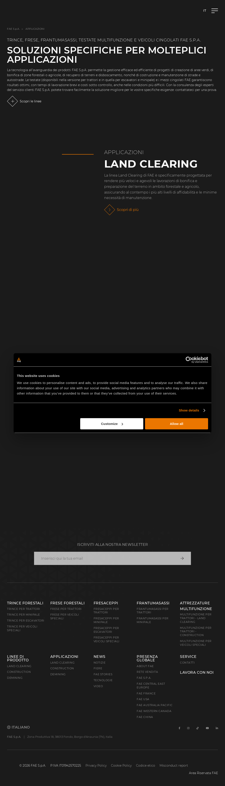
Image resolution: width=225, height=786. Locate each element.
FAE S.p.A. (13, 28)
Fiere (98, 668)
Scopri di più (128, 210)
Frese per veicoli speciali (64, 616)
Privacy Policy (96, 766)
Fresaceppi (106, 603)
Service (188, 657)
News (99, 657)
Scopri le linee (30, 101)
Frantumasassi (153, 603)
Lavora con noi (197, 672)
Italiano (18, 727)
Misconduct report (174, 766)
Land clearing (19, 666)
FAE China (145, 717)
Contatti (187, 662)
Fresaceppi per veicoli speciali (107, 639)
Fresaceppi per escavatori (106, 629)
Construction (19, 671)
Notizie (100, 662)
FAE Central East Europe (151, 685)
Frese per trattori (66, 609)
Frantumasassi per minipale (153, 620)
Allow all (176, 424)
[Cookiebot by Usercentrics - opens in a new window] (189, 359)
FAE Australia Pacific (155, 705)
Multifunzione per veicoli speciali (196, 642)
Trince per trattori (23, 609)
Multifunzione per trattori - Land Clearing (196, 618)
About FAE (145, 666)
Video (98, 686)
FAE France (146, 693)
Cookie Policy (121, 766)
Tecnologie (103, 680)
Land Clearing (151, 163)
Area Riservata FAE (203, 773)
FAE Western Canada (154, 711)
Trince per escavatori (25, 620)
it (204, 11)
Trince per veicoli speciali (22, 628)
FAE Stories (103, 674)
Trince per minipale (23, 614)
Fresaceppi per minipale (106, 620)
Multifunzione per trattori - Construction (196, 631)
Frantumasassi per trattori (153, 610)
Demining (14, 677)
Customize (112, 424)
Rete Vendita (147, 671)
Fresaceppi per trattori (106, 610)
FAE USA (143, 699)
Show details (189, 410)
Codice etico (145, 766)
